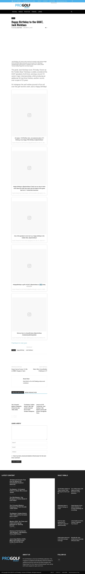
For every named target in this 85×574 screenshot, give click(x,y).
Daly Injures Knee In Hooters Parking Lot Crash (63, 507)
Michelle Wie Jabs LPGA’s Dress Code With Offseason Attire (77, 539)
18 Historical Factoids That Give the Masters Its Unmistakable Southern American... (18, 482)
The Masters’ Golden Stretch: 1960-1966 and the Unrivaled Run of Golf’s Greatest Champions (29, 408)
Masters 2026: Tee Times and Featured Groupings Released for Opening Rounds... (18, 524)
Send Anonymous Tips (61, 1)
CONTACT (45, 1)
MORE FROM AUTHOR (31, 392)
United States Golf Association (29, 193)
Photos (27, 12)
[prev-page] (12, 416)
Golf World (24, 289)
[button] (71, 12)
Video (21, 12)
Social (14, 12)
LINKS (40, 12)
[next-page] (15, 416)
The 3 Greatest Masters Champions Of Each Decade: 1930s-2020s (18, 507)
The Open (23, 337)
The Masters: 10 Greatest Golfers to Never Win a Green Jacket (18, 491)
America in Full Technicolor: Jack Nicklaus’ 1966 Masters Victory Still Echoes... (18, 532)
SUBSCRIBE (52, 1)
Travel (34, 12)
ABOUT (39, 1)
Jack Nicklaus (29, 350)
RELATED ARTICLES (17, 392)
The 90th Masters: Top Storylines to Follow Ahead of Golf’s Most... (18, 499)
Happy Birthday (20, 350)
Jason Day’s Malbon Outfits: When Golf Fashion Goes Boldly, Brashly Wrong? (18, 540)
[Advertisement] (62, 46)
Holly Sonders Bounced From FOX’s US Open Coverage (63, 539)
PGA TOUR (24, 240)
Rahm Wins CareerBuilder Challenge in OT (40, 370)
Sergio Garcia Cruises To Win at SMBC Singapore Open (19, 370)
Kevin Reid (19, 27)
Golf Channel (24, 142)
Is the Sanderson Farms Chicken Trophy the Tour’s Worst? (77, 522)
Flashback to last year (19, 343)
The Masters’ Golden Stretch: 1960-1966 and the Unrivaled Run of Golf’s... (18, 515)
